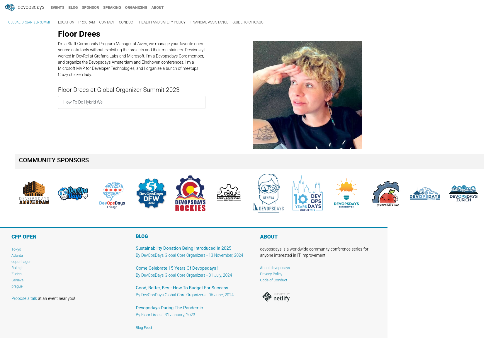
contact (107, 22)
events (57, 7)
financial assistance (209, 22)
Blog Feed (144, 327)
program (87, 22)
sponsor (90, 7)
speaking (112, 7)
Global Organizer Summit (30, 22)
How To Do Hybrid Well (83, 102)
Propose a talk (24, 298)
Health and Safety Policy (162, 22)
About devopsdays (275, 268)
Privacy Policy (271, 274)
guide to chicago (248, 22)
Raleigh (17, 268)
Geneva (17, 280)
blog (73, 7)
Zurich (16, 274)
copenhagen (21, 261)
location (66, 22)
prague (17, 286)
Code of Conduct (273, 280)
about (158, 7)
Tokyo (16, 249)
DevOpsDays (24, 7)
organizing (136, 7)
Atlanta (17, 255)
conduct (127, 22)
